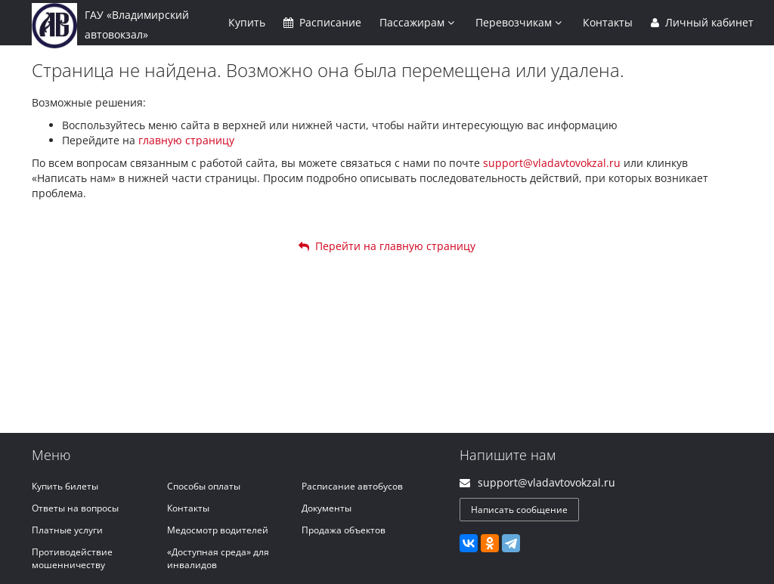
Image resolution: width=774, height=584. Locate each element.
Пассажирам (416, 22)
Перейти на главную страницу (387, 246)
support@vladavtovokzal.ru (552, 163)
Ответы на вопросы (75, 508)
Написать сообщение (519, 509)
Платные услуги (67, 530)
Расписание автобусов (352, 486)
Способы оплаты (203, 486)
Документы (326, 508)
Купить (246, 22)
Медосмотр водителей (217, 530)
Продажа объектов (343, 530)
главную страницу (186, 140)
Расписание (322, 22)
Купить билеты (65, 486)
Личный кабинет (702, 22)
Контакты (608, 22)
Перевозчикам (518, 22)
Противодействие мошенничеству (72, 558)
